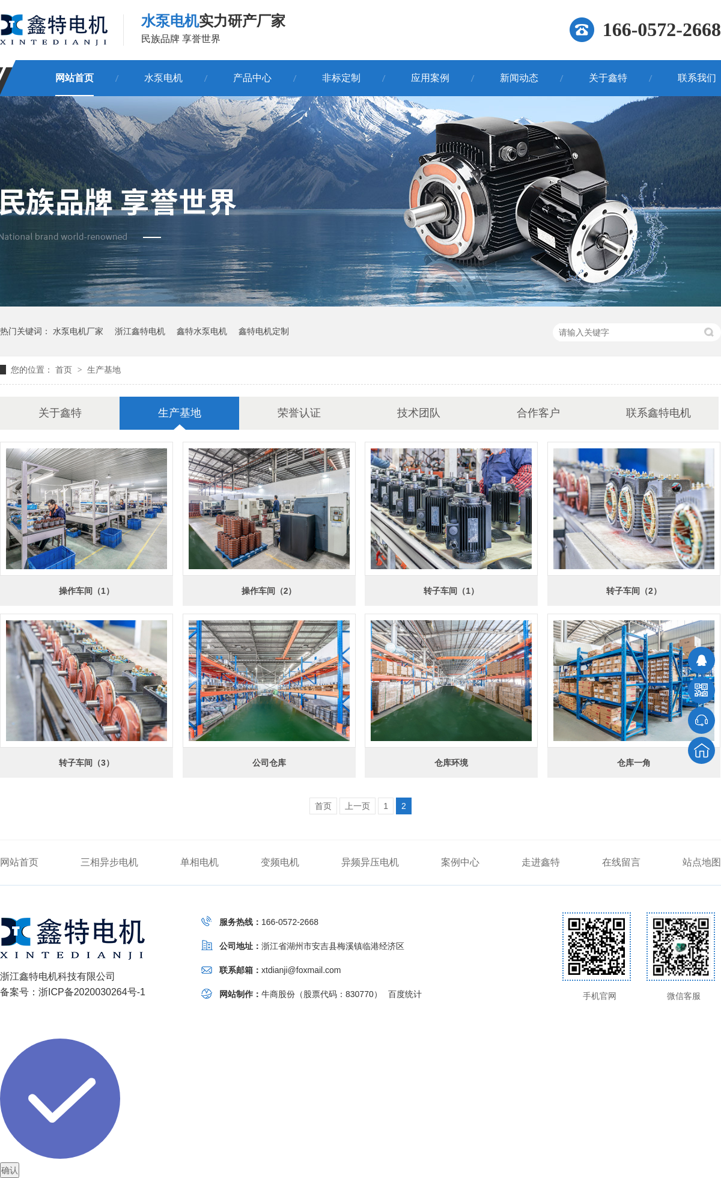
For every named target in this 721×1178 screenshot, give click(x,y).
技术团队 (418, 413)
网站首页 (74, 78)
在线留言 (621, 862)
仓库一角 (634, 763)
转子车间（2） (634, 591)
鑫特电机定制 (264, 331)
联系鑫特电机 (658, 413)
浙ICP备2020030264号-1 (91, 992)
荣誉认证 (299, 413)
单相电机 (199, 862)
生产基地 (104, 369)
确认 (9, 1170)
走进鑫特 (541, 862)
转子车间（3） (86, 763)
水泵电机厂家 (78, 331)
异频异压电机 (370, 862)
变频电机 (280, 862)
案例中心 (460, 862)
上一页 (357, 806)
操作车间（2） (269, 591)
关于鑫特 (608, 78)
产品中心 (252, 78)
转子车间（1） (451, 591)
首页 (65, 369)
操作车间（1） (86, 591)
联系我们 (697, 78)
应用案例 (430, 78)
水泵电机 (163, 78)
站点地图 (702, 862)
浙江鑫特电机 (140, 331)
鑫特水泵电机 (202, 331)
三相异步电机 (109, 862)
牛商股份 (278, 994)
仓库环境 (451, 763)
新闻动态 (519, 78)
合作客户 (538, 413)
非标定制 (341, 78)
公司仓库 (269, 763)
